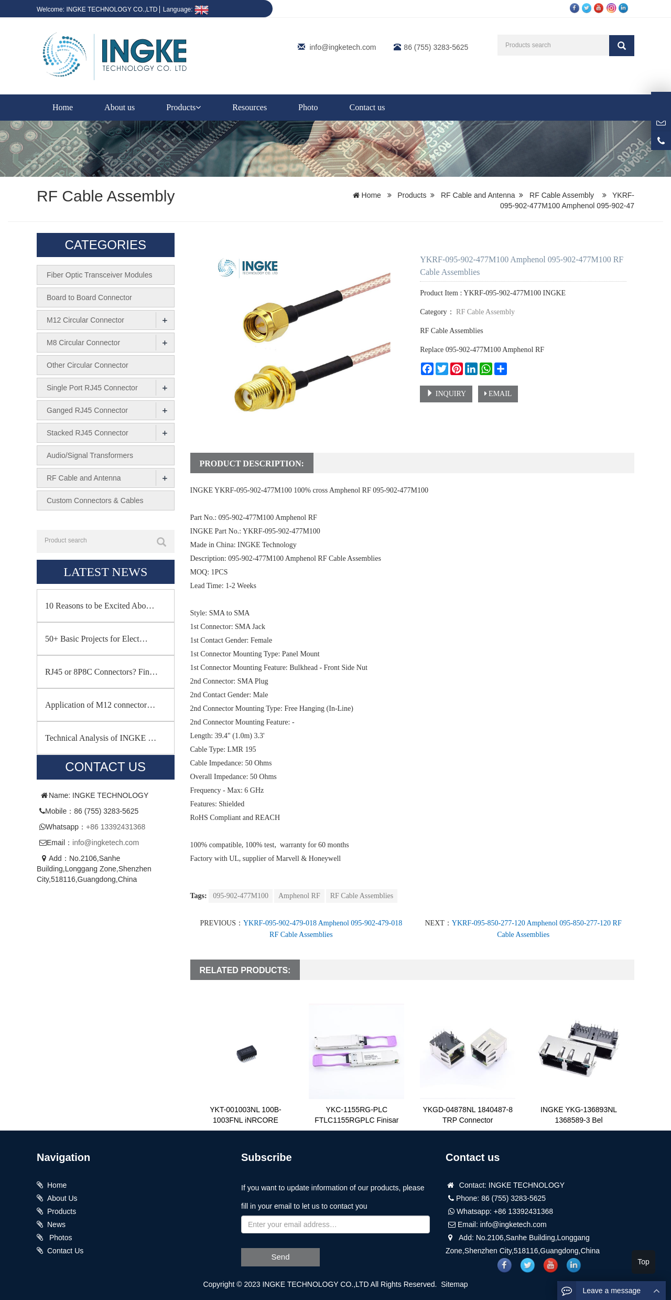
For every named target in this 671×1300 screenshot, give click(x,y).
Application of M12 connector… (100, 704)
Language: (186, 9)
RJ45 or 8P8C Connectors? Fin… (101, 671)
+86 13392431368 (115, 827)
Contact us (367, 107)
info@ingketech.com (342, 47)
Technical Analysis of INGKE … (100, 737)
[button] (198, 107)
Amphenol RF (299, 896)
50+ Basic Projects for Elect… (96, 638)
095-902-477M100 (240, 896)
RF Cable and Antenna (478, 195)
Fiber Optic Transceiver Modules (100, 275)
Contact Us (65, 1250)
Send (280, 1256)
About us (119, 107)
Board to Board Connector (89, 297)
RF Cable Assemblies (362, 896)
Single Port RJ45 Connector (92, 387)
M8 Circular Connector (83, 342)
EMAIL (498, 394)
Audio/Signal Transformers (90, 455)
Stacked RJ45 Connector (87, 433)
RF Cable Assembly (106, 196)
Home (62, 107)
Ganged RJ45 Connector (87, 410)
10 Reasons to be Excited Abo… (99, 605)
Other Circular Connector (87, 365)
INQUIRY (446, 393)
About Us (62, 1198)
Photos (59, 1237)
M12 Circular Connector (85, 320)
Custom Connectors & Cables (95, 500)
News (56, 1224)
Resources (249, 107)
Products (183, 107)
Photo (308, 107)
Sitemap (454, 1284)
